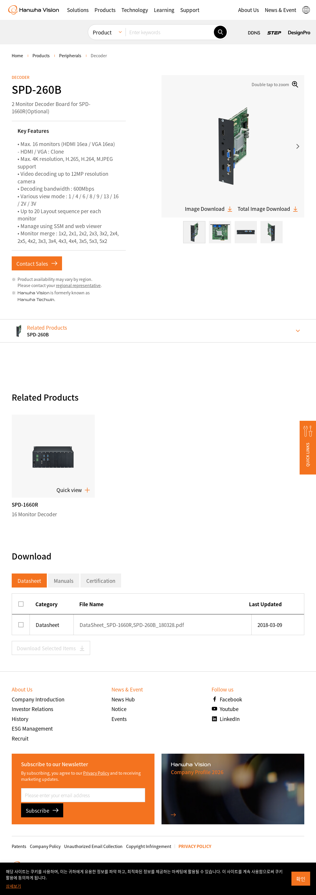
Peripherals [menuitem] (70, 55)
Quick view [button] (73, 490)
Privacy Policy (96, 773)
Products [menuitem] (41, 55)
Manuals (63, 580)
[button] (308, 448)
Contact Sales (36, 263)
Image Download (209, 209)
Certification (100, 580)
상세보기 (13, 886)
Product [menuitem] (102, 32)
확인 (300, 878)
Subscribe (42, 810)
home (17, 55)
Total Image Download (268, 209)
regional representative (78, 285)
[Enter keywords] (170, 32)
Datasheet (29, 580)
